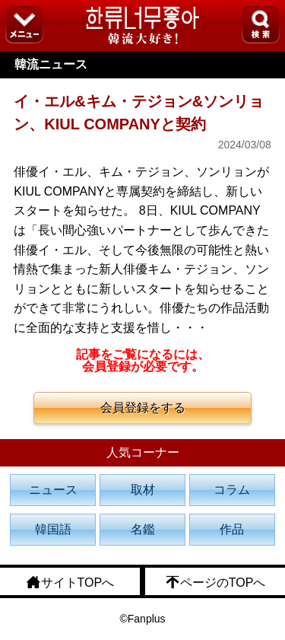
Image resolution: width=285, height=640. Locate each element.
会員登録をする (142, 407)
